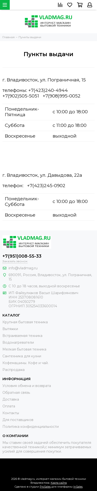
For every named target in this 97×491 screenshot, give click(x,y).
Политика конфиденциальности (30, 426)
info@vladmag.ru (23, 268)
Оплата (8, 406)
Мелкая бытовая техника (24, 349)
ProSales (45, 486)
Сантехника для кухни (21, 356)
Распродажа (13, 370)
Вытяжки (10, 329)
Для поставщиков (17, 420)
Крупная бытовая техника (25, 322)
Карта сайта (59, 482)
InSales (78, 486)
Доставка (10, 399)
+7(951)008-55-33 (21, 256)
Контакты (10, 413)
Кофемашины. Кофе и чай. (25, 363)
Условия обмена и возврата (26, 386)
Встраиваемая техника (22, 335)
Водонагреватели (18, 342)
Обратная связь (16, 392)
